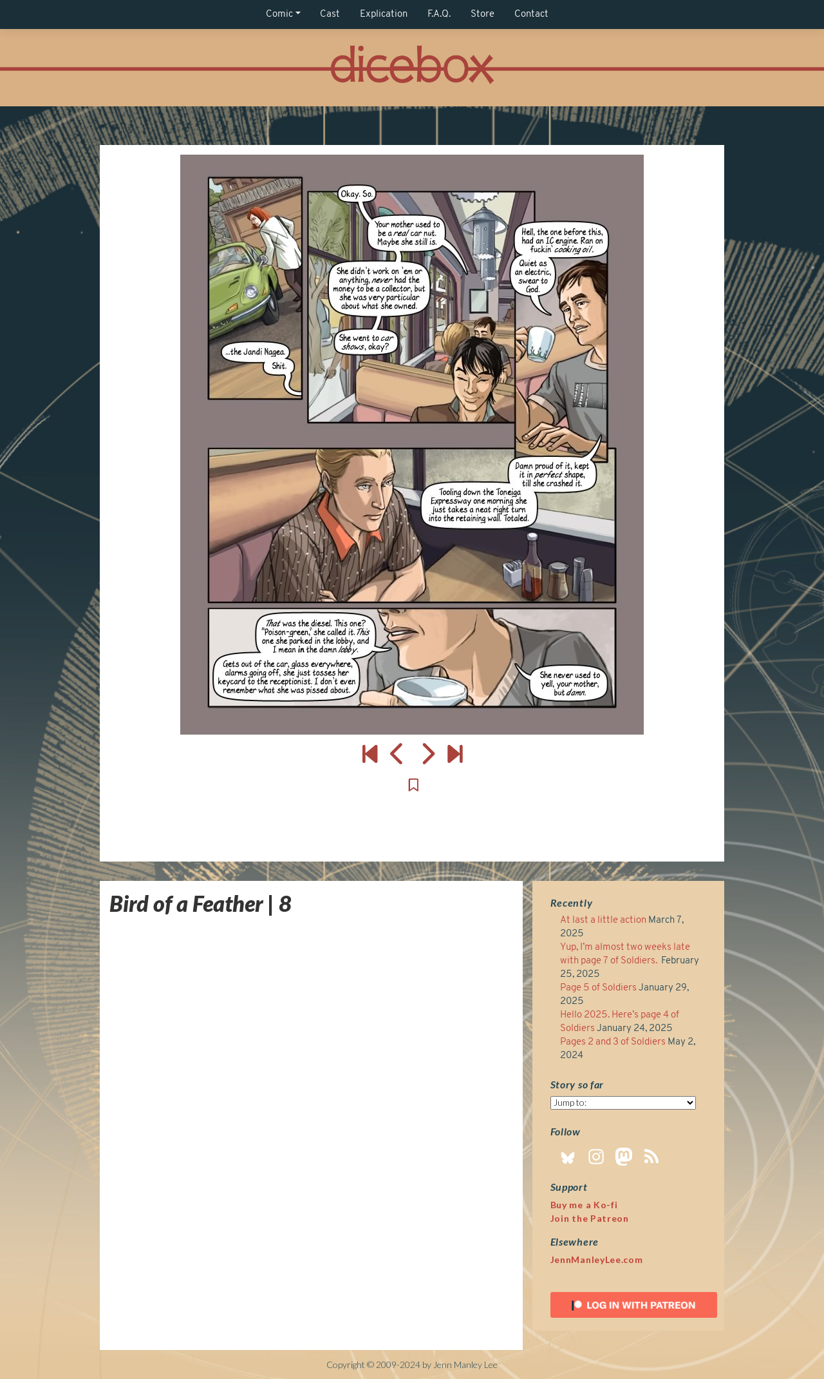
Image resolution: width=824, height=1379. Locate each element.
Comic (279, 14)
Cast (330, 14)
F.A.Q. (439, 14)
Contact (531, 14)
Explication (383, 14)
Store (482, 14)
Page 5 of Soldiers (598, 988)
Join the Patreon (589, 1218)
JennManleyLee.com (596, 1259)
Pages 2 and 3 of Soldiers (613, 1042)
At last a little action (603, 920)
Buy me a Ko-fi (584, 1204)
